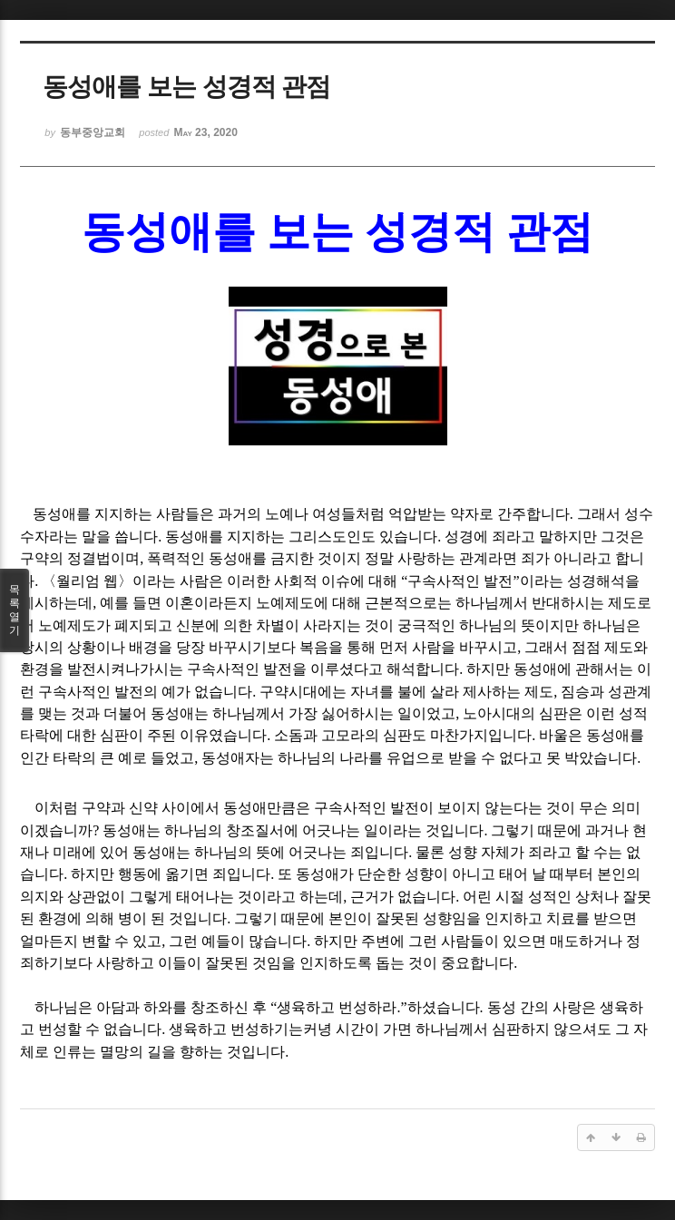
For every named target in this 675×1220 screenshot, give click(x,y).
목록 (14, 610)
